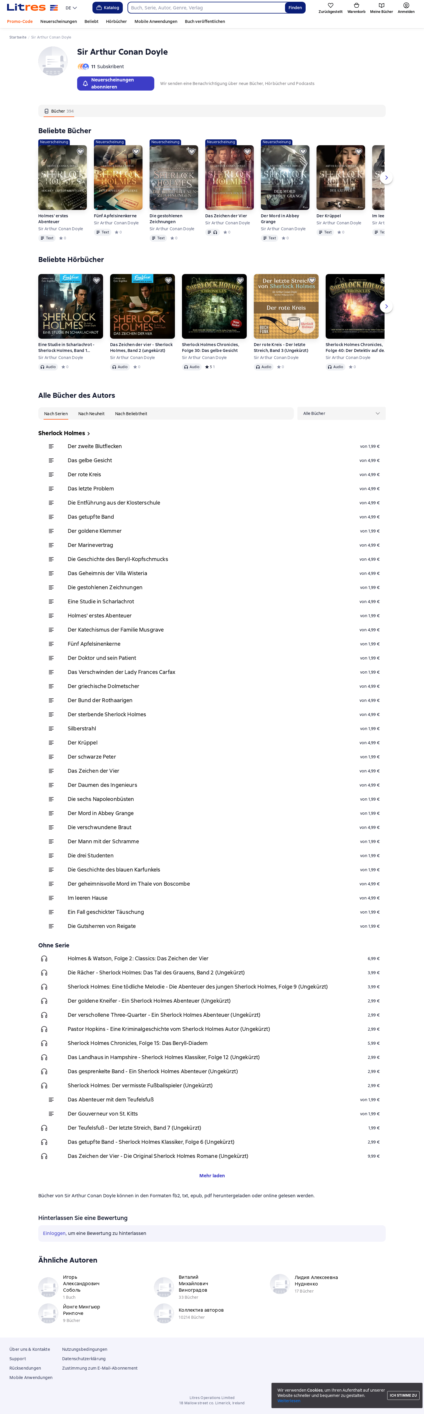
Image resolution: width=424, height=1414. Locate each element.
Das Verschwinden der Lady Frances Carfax (121, 672)
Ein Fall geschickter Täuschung (106, 912)
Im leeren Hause (87, 897)
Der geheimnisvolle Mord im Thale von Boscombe (129, 883)
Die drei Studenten (91, 855)
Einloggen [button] (54, 1233)
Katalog (107, 7)
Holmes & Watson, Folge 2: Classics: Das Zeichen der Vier (138, 958)
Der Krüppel (329, 215)
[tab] (59, 111)
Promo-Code (20, 21)
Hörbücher (116, 21)
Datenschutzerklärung (84, 1358)
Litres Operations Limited (212, 1398)
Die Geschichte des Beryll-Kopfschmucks (118, 559)
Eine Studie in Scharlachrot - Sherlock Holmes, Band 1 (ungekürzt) (66, 347)
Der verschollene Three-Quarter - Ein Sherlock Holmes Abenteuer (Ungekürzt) (164, 1014)
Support (17, 1358)
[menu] (72, 8)
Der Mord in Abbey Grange (280, 218)
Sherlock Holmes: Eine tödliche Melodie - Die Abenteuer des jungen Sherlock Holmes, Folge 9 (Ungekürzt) (198, 986)
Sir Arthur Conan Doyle (60, 228)
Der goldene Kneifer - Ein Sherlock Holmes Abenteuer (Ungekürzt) (149, 1000)
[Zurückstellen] (80, 152)
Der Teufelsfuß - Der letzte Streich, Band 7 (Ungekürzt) (134, 1127)
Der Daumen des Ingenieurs (102, 785)
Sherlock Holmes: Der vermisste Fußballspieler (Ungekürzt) (140, 1085)
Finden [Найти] (295, 7)
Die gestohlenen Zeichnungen (166, 218)
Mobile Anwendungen (156, 21)
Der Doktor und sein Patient (102, 658)
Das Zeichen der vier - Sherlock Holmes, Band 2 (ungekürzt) (141, 347)
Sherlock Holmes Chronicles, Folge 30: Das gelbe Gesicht (210, 347)
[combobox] (206, 7)
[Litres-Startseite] (32, 7)
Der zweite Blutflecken (95, 446)
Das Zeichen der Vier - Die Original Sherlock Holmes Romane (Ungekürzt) (158, 1156)
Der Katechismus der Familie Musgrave (116, 629)
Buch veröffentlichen (205, 21)
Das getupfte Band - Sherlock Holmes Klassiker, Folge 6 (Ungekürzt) (151, 1141)
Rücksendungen (25, 1368)
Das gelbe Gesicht (90, 460)
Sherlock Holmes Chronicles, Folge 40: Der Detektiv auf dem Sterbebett (357, 347)
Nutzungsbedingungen (84, 1349)
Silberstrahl (82, 728)
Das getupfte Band (91, 516)
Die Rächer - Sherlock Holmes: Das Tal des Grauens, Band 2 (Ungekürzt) (156, 972)
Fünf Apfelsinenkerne (115, 215)
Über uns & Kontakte (29, 1349)
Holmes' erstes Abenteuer (53, 218)
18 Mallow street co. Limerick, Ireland (211, 1403)
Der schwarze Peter (92, 756)
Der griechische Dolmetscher (103, 686)
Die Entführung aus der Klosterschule (114, 502)
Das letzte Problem (91, 488)
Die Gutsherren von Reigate (102, 926)
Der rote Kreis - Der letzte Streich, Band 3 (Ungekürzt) (281, 347)
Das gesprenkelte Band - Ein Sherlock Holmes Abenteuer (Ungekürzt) (153, 1071)
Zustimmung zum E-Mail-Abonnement (100, 1368)
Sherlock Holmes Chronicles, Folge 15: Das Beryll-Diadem (138, 1043)
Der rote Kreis (84, 474)
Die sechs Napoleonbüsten (101, 799)
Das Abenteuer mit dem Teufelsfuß (111, 1099)
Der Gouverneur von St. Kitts (103, 1113)
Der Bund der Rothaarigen (100, 700)
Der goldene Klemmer (95, 530)
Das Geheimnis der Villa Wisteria (107, 573)
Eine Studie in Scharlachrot (101, 601)
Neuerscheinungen (58, 21)
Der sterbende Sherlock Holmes (107, 714)
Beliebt (91, 21)
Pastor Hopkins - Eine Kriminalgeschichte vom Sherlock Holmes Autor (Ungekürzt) (169, 1029)
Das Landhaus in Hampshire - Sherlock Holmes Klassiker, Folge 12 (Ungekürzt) (164, 1057)
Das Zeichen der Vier (226, 215)
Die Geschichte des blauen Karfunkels (114, 869)
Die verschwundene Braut (99, 827)
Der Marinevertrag (90, 545)
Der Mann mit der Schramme (103, 841)
